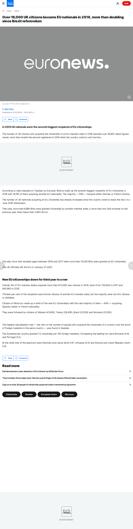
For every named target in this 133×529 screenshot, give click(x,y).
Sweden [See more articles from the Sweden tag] (29, 394)
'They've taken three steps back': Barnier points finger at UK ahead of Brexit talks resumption (44, 378)
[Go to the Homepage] (10, 3)
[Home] (3, 11)
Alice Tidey (9, 109)
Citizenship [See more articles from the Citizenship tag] (11, 394)
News (9, 11)
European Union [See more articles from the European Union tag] (49, 394)
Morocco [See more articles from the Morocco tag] (69, 394)
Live (126, 3)
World (17, 11)
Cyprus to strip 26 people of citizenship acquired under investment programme (39, 384)
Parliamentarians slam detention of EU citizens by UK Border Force (32, 371)
